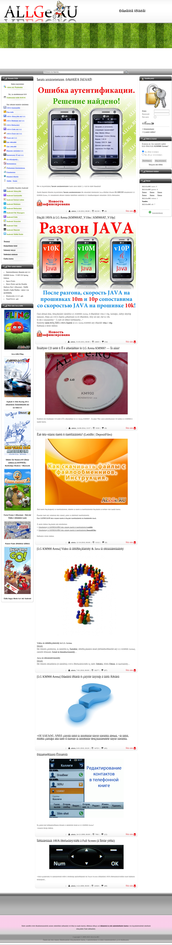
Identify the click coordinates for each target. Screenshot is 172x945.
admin (73, 211)
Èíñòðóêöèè (9, 172)
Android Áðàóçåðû (12, 190)
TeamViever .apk (12, 299)
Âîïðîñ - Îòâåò (10, 180)
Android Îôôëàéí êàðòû (14, 199)
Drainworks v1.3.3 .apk (14, 296)
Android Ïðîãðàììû (12, 203)
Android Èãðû (11, 216)
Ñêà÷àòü (131, 211)
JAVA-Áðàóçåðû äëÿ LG (14, 116)
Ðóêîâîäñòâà (10, 163)
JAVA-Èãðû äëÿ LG (13, 129)
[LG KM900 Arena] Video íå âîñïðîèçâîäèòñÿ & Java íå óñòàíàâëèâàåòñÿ (80, 548)
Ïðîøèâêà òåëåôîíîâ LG (13, 150)
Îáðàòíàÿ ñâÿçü (9, 250)
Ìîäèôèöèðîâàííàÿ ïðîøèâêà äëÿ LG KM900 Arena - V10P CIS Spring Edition (17, 275)
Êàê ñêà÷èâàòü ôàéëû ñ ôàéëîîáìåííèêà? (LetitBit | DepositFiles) (74, 434)
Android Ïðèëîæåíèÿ (13, 208)
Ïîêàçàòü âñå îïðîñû (156, 165)
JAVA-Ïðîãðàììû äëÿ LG (14, 120)
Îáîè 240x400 (10, 146)
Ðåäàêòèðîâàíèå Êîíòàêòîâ (52, 754)
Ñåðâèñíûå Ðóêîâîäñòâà (14, 167)
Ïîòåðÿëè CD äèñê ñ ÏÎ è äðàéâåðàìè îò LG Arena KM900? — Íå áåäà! (78, 348)
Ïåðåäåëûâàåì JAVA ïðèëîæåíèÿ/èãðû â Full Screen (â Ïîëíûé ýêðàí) (76, 840)
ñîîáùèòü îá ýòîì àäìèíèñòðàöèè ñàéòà (114, 926)
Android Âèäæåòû (12, 221)
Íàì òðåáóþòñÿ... (11, 159)
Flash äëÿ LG (10, 137)
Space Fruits (10, 281)
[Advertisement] (86, 46)
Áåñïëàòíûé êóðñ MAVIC (15, 97)
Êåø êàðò (9, 111)
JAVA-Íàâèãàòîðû (12, 107)
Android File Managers (14, 212)
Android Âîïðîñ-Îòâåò (13, 233)
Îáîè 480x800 (10, 141)
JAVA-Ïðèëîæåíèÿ (11, 124)
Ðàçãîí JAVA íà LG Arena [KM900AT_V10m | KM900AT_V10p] (76, 217)
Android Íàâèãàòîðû (13, 195)
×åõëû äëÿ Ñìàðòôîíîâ (13, 87)
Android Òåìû (10, 225)
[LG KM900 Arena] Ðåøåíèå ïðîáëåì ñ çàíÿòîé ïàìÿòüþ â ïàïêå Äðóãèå (78, 676)
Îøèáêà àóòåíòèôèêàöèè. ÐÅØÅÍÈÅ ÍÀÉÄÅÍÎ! (64, 79)
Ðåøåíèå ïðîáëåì (11, 176)
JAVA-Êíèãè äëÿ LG (13, 133)
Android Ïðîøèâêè (12, 229)
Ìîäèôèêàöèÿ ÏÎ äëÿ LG (14, 154)
